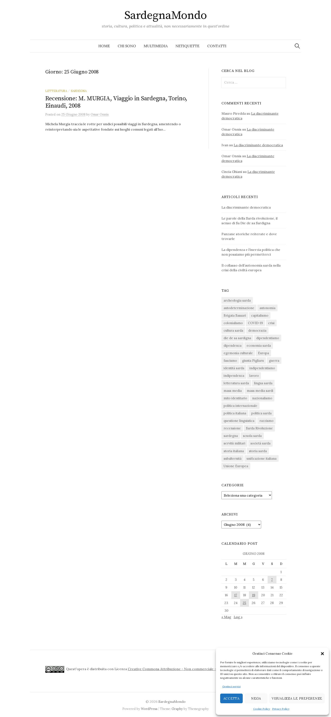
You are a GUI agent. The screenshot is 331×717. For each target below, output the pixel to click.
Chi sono (127, 46)
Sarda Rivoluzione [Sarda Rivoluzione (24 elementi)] (259, 428)
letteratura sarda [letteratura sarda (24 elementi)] (236, 383)
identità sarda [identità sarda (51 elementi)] (234, 368)
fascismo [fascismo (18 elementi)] (230, 360)
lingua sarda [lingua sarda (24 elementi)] (263, 383)
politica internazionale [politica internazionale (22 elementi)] (240, 406)
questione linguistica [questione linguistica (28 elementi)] (239, 421)
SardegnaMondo (165, 15)
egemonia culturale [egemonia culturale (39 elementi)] (238, 353)
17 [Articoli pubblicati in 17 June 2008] (235, 595)
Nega (256, 698)
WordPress (149, 709)
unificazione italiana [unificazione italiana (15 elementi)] (261, 458)
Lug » (238, 617)
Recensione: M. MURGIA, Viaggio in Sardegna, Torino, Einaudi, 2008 (116, 102)
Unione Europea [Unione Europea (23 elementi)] (236, 466)
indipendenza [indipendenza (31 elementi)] (234, 376)
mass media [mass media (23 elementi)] (233, 391)
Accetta (231, 698)
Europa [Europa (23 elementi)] (263, 353)
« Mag (226, 617)
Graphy (177, 709)
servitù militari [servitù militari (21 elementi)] (234, 443)
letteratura (56, 91)
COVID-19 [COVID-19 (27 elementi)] (255, 323)
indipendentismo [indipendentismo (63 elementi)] (262, 368)
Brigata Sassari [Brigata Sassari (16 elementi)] (235, 315)
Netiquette (187, 46)
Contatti (216, 46)
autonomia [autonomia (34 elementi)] (267, 308)
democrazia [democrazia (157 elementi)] (257, 330)
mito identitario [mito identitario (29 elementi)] (235, 398)
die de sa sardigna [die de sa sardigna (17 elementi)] (237, 338)
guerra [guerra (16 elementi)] (274, 360)
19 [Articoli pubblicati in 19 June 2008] (253, 595)
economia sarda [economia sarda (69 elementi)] (259, 345)
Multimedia (156, 46)
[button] (322, 653)
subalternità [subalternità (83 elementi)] (232, 458)
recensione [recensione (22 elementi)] (232, 428)
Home (104, 46)
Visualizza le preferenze (297, 698)
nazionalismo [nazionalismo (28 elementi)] (262, 398)
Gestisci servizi (231, 686)
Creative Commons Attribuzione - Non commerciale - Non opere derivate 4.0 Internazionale (204, 669)
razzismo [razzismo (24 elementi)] (266, 421)
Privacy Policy (280, 708)
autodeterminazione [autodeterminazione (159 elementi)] (239, 308)
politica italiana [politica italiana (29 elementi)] (235, 413)
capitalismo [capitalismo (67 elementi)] (259, 315)
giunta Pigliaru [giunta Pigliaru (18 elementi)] (253, 360)
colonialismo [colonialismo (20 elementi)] (233, 323)
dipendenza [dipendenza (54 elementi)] (232, 345)
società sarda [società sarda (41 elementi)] (260, 443)
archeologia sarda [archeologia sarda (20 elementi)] (237, 300)
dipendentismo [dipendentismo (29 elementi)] (267, 338)
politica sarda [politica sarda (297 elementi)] (261, 413)
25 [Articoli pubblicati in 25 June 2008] (244, 603)
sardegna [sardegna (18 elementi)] (231, 436)
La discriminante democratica (258, 145)
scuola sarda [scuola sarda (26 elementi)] (252, 436)
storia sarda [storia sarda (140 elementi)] (258, 451)
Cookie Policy (261, 708)
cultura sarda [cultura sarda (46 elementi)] (233, 330)
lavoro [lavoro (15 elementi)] (254, 376)
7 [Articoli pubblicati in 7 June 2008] (272, 580)
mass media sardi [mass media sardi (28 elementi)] (260, 391)
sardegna (79, 91)
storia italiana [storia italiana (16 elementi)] (234, 451)
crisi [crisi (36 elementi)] (271, 323)
